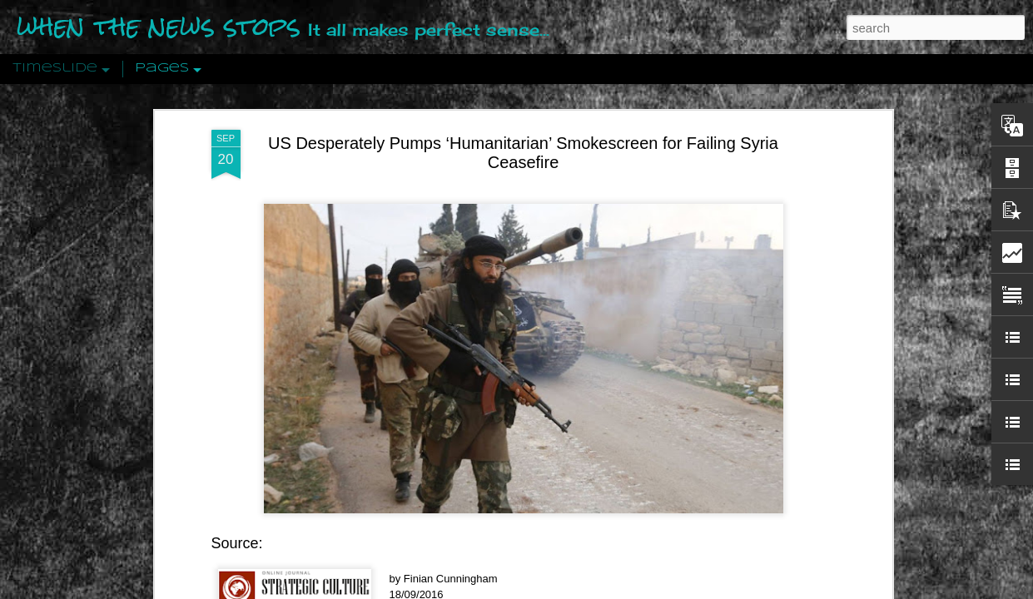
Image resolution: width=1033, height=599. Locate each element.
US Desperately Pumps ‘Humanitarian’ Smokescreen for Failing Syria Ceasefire (523, 106)
